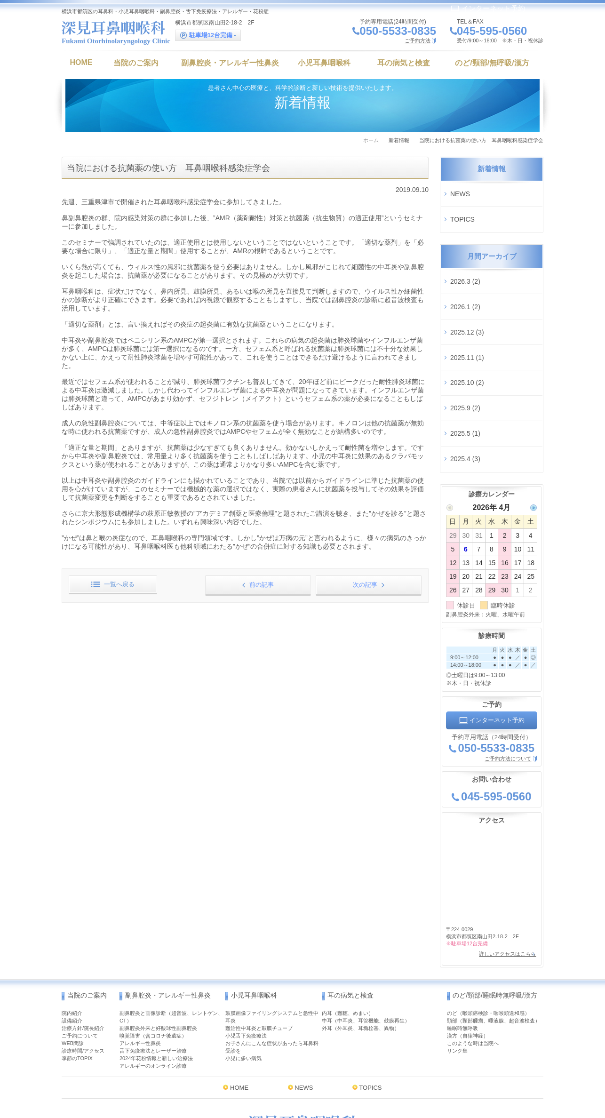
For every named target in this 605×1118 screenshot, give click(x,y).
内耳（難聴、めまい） (348, 938)
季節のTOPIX (77, 983)
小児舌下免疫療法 (246, 961)
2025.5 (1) (465, 375)
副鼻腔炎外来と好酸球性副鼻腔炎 (158, 953)
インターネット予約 (487, 8)
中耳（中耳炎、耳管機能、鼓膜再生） (366, 946)
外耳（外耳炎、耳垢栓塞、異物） (360, 953)
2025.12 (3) (467, 301)
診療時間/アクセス (83, 976)
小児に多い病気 (243, 983)
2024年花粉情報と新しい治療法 (156, 983)
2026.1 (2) (465, 283)
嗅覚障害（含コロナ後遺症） (153, 961)
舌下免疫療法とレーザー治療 (153, 976)
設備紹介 (72, 946)
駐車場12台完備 (208, 36)
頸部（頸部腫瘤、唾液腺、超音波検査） (493, 946)
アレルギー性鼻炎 (140, 968)
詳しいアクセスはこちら (504, 883)
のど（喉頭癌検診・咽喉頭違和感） (488, 938)
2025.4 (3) (465, 394)
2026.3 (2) (465, 264)
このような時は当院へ (473, 968)
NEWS (460, 190)
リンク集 (457, 976)
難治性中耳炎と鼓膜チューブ (259, 953)
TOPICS (462, 209)
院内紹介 (72, 938)
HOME (239, 1012)
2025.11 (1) (467, 319)
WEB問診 (73, 968)
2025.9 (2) (465, 356)
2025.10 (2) (467, 338)
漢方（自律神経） (467, 961)
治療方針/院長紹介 (83, 953)
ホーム (371, 140)
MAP (358, 1074)
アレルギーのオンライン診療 (153, 991)
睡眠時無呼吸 (462, 953)
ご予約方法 (417, 40)
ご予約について (80, 961)
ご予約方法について (508, 690)
